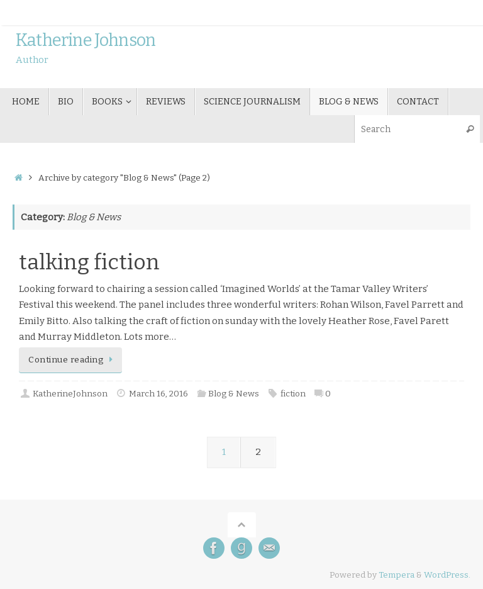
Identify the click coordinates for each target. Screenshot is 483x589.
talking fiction (89, 262)
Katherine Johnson (85, 40)
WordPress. (447, 574)
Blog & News (233, 393)
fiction (293, 393)
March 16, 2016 (158, 393)
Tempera (396, 574)
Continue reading (72, 359)
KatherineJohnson (70, 393)
